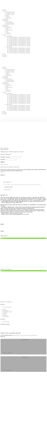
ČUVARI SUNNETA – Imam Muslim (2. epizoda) (19, 49)
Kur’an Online (9, 21)
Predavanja (5, 25)
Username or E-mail (5, 157)
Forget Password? (4, 164)
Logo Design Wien (33, 335)
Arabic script (8, 18)
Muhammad (5, 310)
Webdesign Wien (15, 335)
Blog (4, 53)
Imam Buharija (9, 36)
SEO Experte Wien (24, 335)
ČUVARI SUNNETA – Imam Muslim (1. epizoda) (19, 47)
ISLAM (5, 10)
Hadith (7, 15)
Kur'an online (6, 316)
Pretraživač (5, 19)
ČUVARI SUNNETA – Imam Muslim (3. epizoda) (19, 50)
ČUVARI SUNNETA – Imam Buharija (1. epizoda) (19, 37)
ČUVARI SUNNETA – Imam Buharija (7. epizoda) (19, 44)
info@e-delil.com (7, 307)
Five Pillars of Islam (10, 13)
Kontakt (5, 56)
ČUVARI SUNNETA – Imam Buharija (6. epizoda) (19, 43)
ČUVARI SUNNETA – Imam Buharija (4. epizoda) (19, 40)
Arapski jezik (9, 33)
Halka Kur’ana (9, 30)
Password (3, 159)
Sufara (7, 28)
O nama (5, 55)
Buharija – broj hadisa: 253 (6, 269)
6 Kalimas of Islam (10, 14)
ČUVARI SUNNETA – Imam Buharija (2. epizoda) (19, 38)
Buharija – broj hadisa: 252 (6, 301)
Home (4, 9)
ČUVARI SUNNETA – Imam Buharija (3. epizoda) (19, 39)
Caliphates (8, 16)
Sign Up (2, 171)
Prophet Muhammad (10, 12)
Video (4, 34)
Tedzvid (7, 32)
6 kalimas (5, 312)
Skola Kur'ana (6, 26)
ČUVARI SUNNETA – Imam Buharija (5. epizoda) (19, 41)
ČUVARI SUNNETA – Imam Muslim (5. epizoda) (19, 52)
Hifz (7, 31)
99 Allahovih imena (10, 24)
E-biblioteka (5, 20)
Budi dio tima (6, 321)
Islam (4, 309)
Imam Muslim (9, 46)
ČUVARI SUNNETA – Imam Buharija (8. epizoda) (19, 45)
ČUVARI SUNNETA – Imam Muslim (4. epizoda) (19, 51)
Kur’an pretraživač (10, 22)
